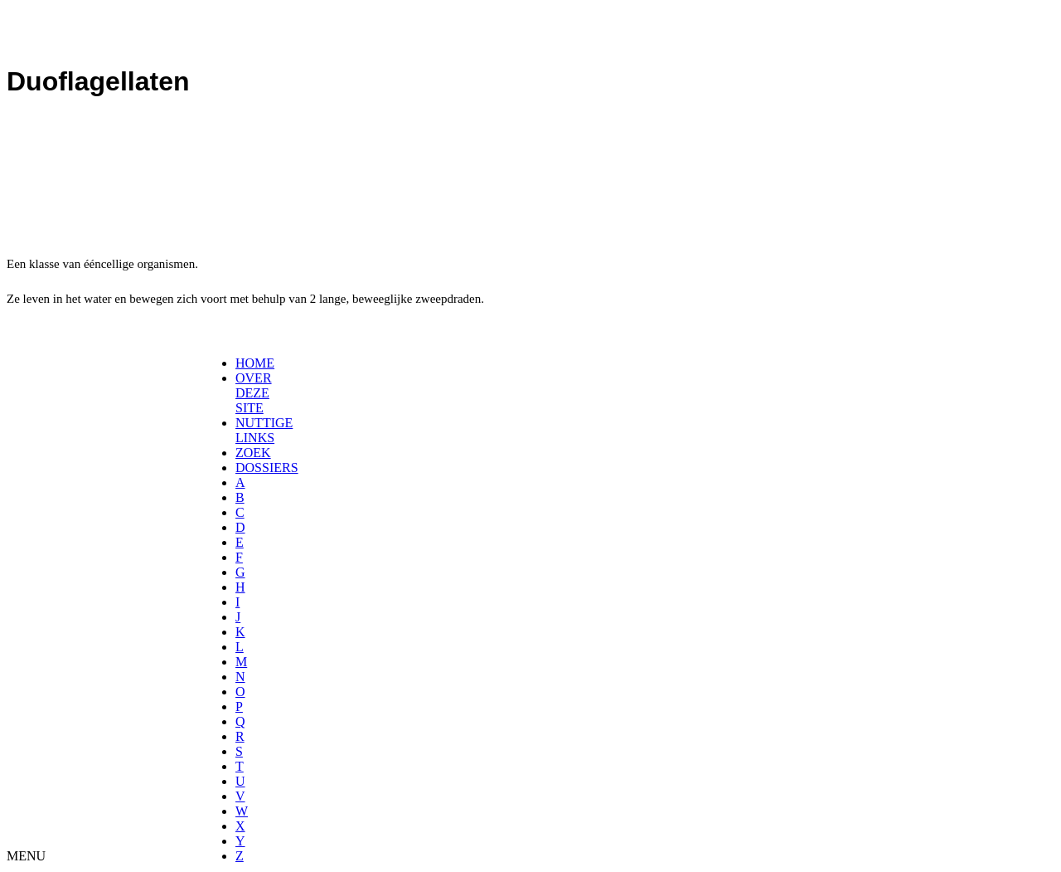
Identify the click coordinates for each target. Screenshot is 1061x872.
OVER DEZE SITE (253, 393)
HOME (254, 363)
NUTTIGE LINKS (264, 430)
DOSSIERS (266, 467)
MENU (26, 856)
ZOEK (253, 453)
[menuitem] (240, 363)
